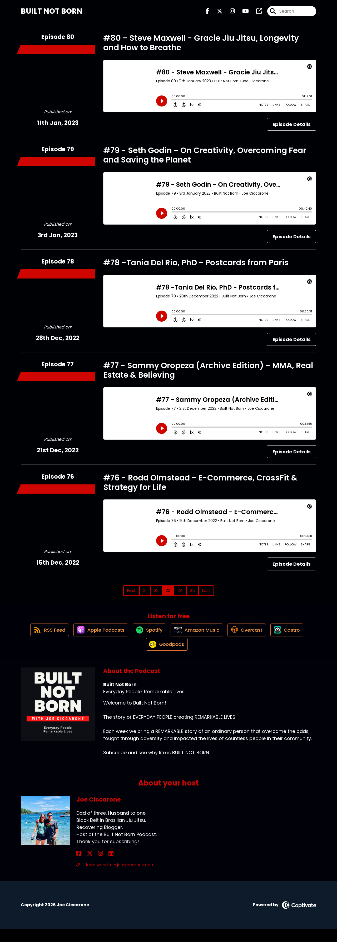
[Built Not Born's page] (256, 13)
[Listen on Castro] (292, 638)
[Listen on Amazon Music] (197, 638)
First (131, 594)
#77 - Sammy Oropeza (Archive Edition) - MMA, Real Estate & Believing (208, 374)
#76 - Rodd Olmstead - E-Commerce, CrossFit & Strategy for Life (200, 486)
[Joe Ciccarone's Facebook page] (78, 866)
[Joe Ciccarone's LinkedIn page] (97, 866)
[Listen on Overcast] (249, 638)
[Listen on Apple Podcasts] (96, 638)
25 (192, 594)
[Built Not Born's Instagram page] (229, 13)
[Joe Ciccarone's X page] (85, 866)
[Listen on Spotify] (147, 637)
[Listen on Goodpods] (166, 657)
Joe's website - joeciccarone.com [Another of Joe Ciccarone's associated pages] (115, 877)
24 (180, 594)
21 (145, 594)
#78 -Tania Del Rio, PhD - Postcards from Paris (196, 266)
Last (206, 594)
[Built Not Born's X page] (216, 13)
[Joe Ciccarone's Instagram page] (91, 866)
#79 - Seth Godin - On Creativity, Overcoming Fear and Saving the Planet (204, 159)
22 (156, 594)
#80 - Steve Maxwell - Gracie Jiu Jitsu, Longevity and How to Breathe (201, 46)
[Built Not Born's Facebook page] (207, 13)
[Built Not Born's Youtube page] (242, 13)
